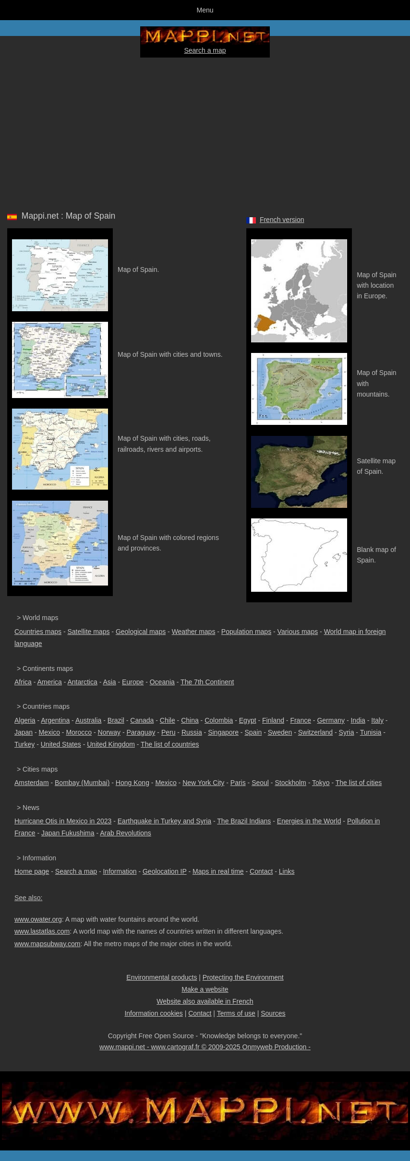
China (190, 720)
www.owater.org (38, 919)
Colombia (219, 720)
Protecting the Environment (243, 977)
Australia (88, 720)
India (357, 720)
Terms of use (236, 1013)
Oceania (162, 682)
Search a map (205, 50)
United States (61, 744)
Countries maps (37, 631)
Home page (31, 871)
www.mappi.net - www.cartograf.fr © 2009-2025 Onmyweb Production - (205, 1047)
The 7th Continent (207, 682)
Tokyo (321, 782)
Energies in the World (309, 821)
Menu (204, 10)
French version (282, 219)
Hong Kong (132, 782)
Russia (191, 732)
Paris (238, 782)
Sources (273, 1013)
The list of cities (359, 782)
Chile (167, 720)
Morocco (79, 732)
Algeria (25, 720)
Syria (346, 732)
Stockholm (290, 782)
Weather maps (194, 631)
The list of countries (170, 744)
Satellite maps (89, 631)
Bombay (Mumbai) (82, 782)
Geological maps (141, 631)
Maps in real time (218, 871)
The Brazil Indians (244, 821)
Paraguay (140, 732)
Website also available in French (205, 1001)
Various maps (297, 631)
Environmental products (161, 977)
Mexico (49, 732)
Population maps (246, 631)
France (300, 720)
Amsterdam (31, 782)
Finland (273, 720)
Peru (168, 732)
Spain (253, 732)
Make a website (204, 989)
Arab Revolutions (125, 833)
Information (119, 871)
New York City (203, 782)
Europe (133, 682)
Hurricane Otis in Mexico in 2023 (62, 821)
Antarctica (82, 682)
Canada (142, 720)
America (49, 682)
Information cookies (153, 1013)
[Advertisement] (205, 132)
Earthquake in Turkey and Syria (164, 821)
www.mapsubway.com (47, 944)
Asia (109, 682)
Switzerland (315, 732)
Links (287, 871)
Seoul (260, 782)
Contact (261, 871)
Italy (377, 720)
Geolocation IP (165, 871)
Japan (23, 732)
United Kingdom (111, 744)
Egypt (247, 720)
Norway (109, 732)
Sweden (280, 732)
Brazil (116, 720)
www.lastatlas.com (42, 931)
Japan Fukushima (68, 833)
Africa (23, 682)
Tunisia (371, 732)
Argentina (55, 720)
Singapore (223, 732)
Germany (331, 720)
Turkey (24, 744)
